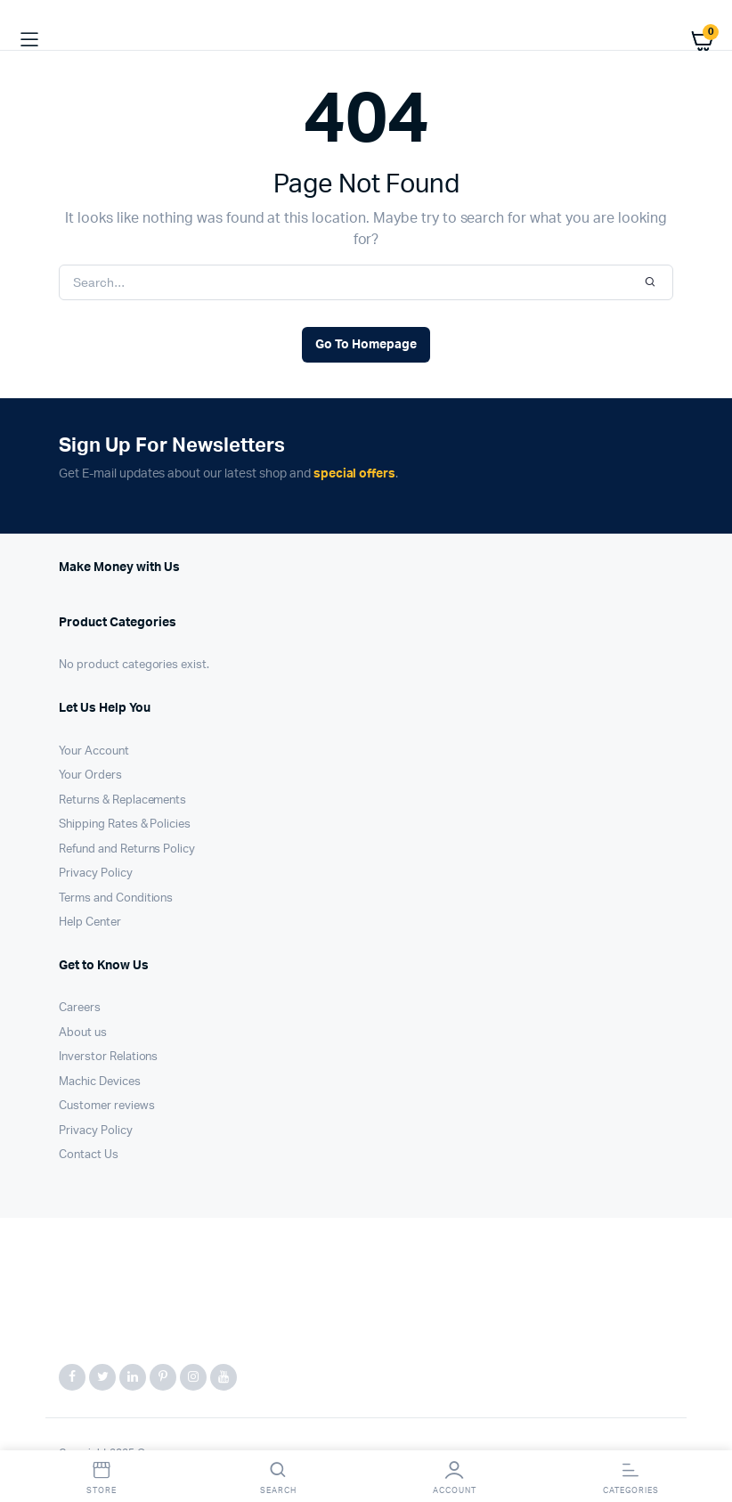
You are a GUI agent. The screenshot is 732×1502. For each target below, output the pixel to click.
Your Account (94, 751)
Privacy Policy (96, 873)
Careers (80, 1008)
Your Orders (90, 775)
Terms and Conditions (116, 898)
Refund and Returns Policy (127, 849)
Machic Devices (100, 1082)
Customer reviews (107, 1106)
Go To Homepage (366, 345)
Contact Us (88, 1155)
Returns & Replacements (122, 800)
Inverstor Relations (108, 1057)
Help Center (90, 922)
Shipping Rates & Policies (125, 824)
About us (83, 1033)
